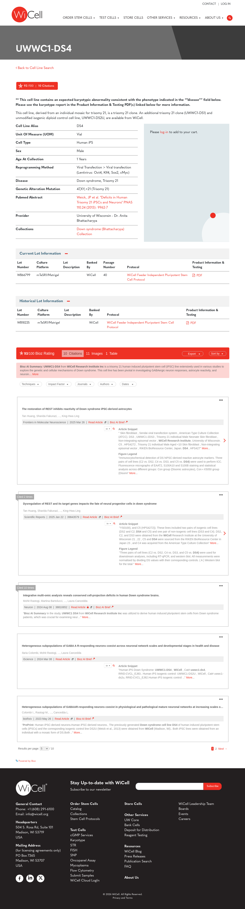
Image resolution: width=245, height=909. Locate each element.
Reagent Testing (135, 835)
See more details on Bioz (216, 760)
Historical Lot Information (41, 301)
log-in (164, 132)
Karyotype (77, 840)
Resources (190, 18)
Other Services (161, 18)
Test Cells (109, 18)
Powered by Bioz (24, 95)
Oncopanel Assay (83, 860)
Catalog (76, 809)
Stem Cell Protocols (85, 819)
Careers (184, 819)
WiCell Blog (133, 851)
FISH (73, 850)
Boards (184, 809)
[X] (40, 878)
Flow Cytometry (82, 870)
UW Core (131, 820)
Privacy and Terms (122, 898)
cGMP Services (81, 835)
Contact (209, 4)
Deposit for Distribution (141, 830)
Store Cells (133, 17)
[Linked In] (30, 878)
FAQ (127, 866)
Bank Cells (132, 825)
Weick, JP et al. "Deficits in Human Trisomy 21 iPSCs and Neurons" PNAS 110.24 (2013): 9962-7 (104, 202)
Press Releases (134, 856)
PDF (199, 275)
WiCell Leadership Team (196, 804)
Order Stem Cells (79, 18)
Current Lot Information (40, 254)
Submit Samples (82, 875)
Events (183, 814)
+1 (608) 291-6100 (40, 809)
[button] (230, 18)
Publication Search (138, 861)
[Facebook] (19, 878)
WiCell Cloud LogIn (85, 880)
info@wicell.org (37, 814)
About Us (214, 18)
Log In (225, 4)
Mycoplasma (79, 865)
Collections (78, 814)
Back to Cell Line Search (35, 68)
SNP (73, 855)
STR (73, 845)
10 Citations (46, 86)
